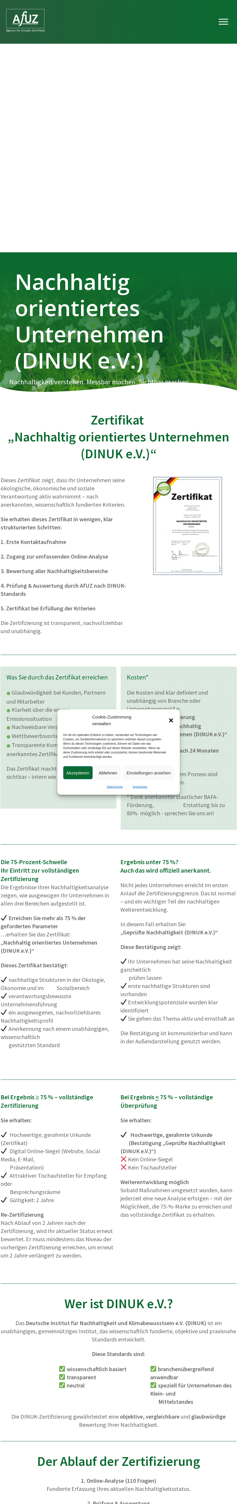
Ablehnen (108, 772)
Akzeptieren (77, 772)
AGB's (226, 1480)
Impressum (140, 786)
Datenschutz (115, 786)
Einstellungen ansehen (149, 772)
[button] (171, 720)
